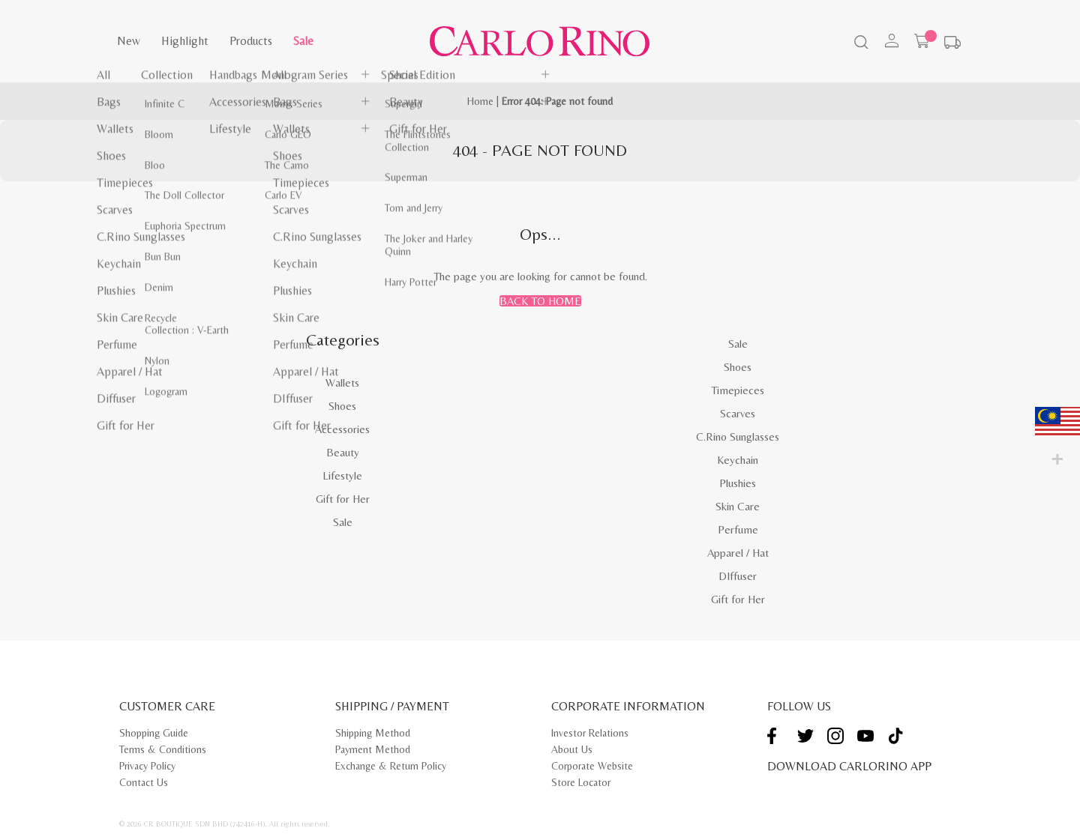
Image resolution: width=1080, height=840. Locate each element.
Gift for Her (343, 498)
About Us (571, 749)
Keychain (737, 459)
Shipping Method (372, 733)
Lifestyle (342, 475)
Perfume (738, 529)
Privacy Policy (147, 766)
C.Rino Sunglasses (737, 436)
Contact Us (143, 782)
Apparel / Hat (738, 552)
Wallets (342, 382)
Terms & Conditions (162, 749)
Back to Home (540, 300)
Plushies (737, 483)
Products (251, 41)
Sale (303, 41)
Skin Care (738, 506)
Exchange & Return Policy (390, 766)
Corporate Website (592, 766)
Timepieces (737, 390)
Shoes (342, 405)
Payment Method (372, 749)
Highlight (184, 41)
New (128, 41)
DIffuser (737, 575)
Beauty (342, 452)
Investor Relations (589, 733)
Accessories (342, 429)
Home (480, 101)
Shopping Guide (153, 733)
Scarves (737, 413)
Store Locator (580, 782)
